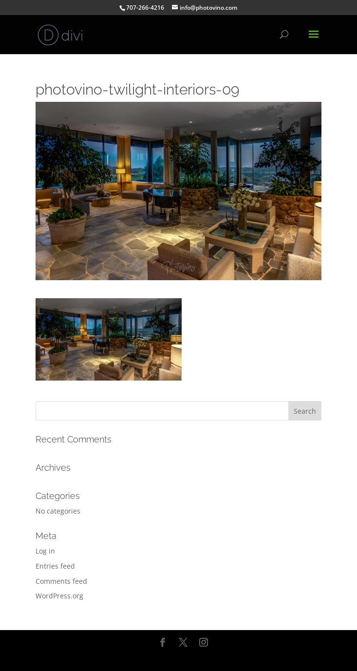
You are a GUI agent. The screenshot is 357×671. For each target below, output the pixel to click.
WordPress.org (59, 595)
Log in (45, 551)
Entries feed (55, 566)
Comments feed (61, 581)
